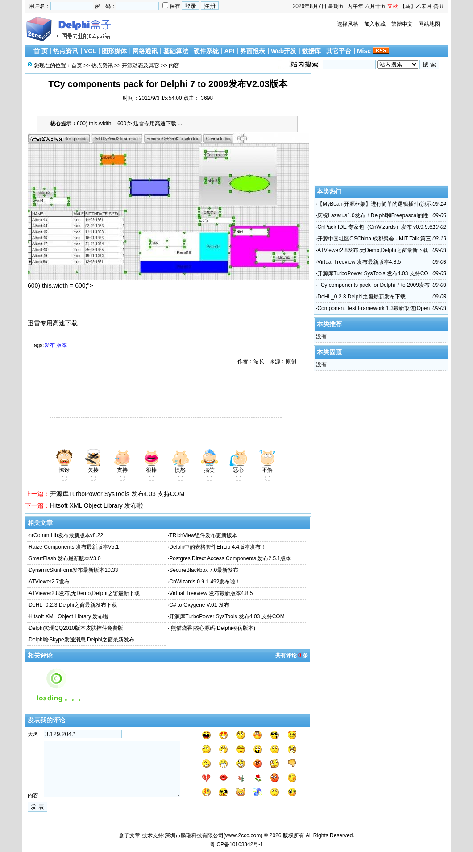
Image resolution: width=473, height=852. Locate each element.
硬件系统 (206, 50)
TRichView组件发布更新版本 (203, 535)
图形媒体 (114, 50)
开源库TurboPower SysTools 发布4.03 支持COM (117, 493)
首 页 (40, 50)
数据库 (311, 50)
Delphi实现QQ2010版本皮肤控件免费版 (76, 628)
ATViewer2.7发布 (49, 582)
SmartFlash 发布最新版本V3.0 (64, 558)
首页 (76, 65)
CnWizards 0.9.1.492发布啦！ (205, 582)
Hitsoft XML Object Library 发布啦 (96, 505)
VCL (90, 50)
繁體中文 (402, 24)
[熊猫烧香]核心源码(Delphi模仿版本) (212, 628)
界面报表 (252, 50)
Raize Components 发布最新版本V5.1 (74, 547)
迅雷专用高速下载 (53, 323)
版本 (61, 345)
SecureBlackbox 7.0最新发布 (203, 570)
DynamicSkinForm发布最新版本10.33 (73, 570)
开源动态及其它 (140, 65)
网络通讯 (145, 50)
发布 (49, 345)
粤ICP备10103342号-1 (236, 844)
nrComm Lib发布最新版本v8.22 (66, 535)
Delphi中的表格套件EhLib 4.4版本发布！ (217, 547)
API (229, 50)
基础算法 (175, 50)
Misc (364, 50)
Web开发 (283, 50)
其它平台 (338, 50)
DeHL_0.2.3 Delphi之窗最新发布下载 (72, 605)
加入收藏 (375, 24)
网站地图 (429, 24)
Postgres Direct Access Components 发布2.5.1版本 (230, 558)
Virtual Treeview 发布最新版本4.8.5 (211, 593)
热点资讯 (65, 50)
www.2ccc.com (243, 835)
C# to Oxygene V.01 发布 (199, 605)
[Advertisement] (129, 394)
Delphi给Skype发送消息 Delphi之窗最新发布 (81, 640)
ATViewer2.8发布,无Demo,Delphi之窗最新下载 (84, 593)
